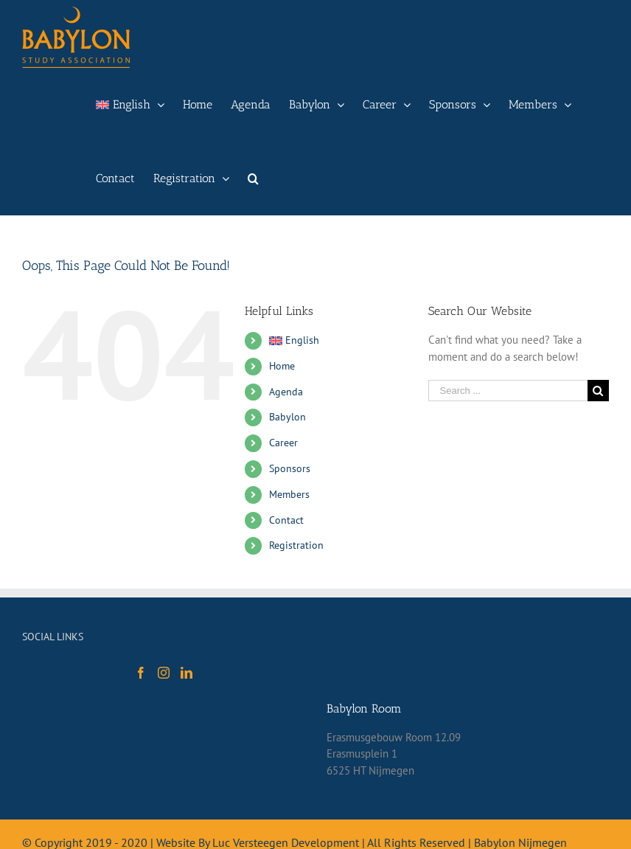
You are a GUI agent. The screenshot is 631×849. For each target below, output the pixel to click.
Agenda (286, 391)
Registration (296, 545)
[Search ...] (508, 390)
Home (282, 365)
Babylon (287, 416)
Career (283, 442)
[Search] (253, 178)
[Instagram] (164, 673)
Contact (286, 520)
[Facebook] (141, 673)
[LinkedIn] (186, 673)
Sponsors (289, 468)
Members (289, 494)
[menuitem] (130, 105)
